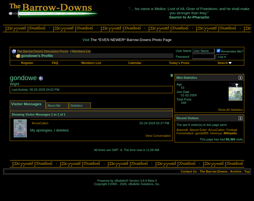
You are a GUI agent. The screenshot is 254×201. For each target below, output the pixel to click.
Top (247, 171)
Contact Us (189, 171)
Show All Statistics (230, 109)
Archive (235, 171)
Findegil (231, 129)
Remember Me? (230, 51)
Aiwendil (182, 129)
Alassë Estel (198, 129)
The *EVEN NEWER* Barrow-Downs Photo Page (130, 40)
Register (27, 62)
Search (222, 62)
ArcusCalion (40, 123)
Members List (81, 51)
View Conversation (158, 135)
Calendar (134, 62)
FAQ (55, 62)
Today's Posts (179, 62)
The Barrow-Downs (214, 171)
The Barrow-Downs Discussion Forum (43, 51)
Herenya (216, 133)
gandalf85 (202, 133)
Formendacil (184, 133)
